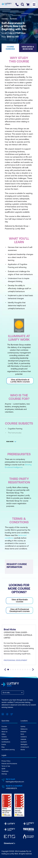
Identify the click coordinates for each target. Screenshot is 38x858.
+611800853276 (11, 788)
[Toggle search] (22, 4)
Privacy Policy (6, 761)
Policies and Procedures (9, 763)
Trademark (5, 771)
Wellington (24, 744)
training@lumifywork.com (15, 782)
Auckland (24, 742)
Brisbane (23, 731)
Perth (22, 734)
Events (4, 744)
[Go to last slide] (5, 669)
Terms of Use (6, 766)
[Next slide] (33, 669)
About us (4, 731)
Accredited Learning (8, 749)
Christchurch (25, 747)
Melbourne (24, 729)
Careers (4, 737)
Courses (5, 19)
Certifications (6, 742)
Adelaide (23, 739)
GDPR (3, 769)
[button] (10, 48)
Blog (3, 747)
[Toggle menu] (34, 4)
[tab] (8, 669)
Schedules (5, 739)
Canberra (24, 737)
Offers (3, 734)
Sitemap (4, 774)
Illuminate (13, 19)
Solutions (4, 729)
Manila (23, 749)
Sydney (23, 726)
